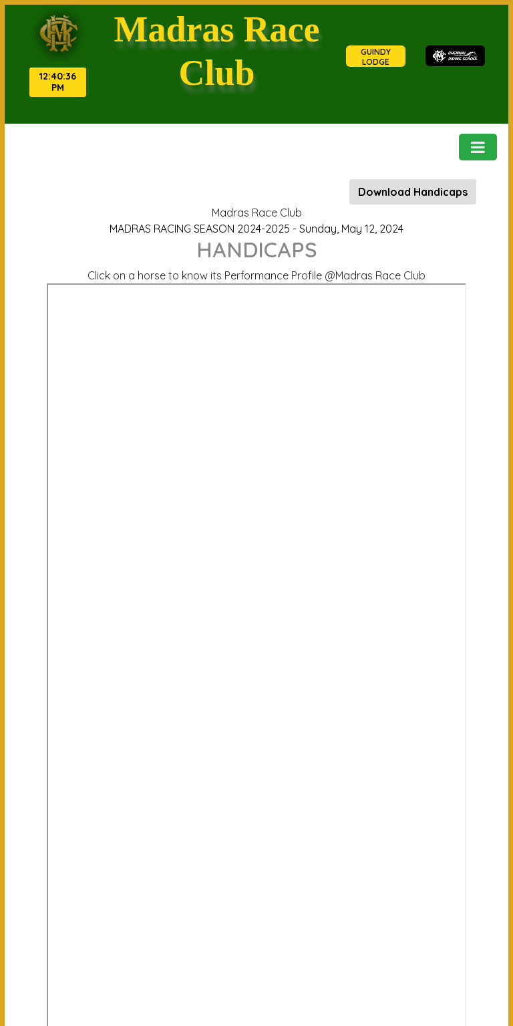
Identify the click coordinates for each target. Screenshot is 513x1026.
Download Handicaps (413, 192)
